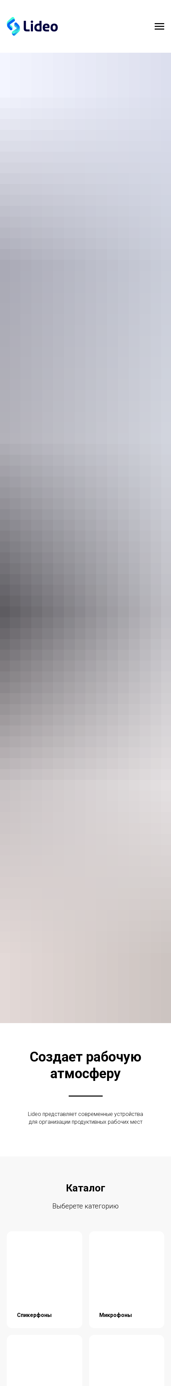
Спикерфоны (34, 1315)
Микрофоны (115, 1315)
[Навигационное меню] (159, 26)
